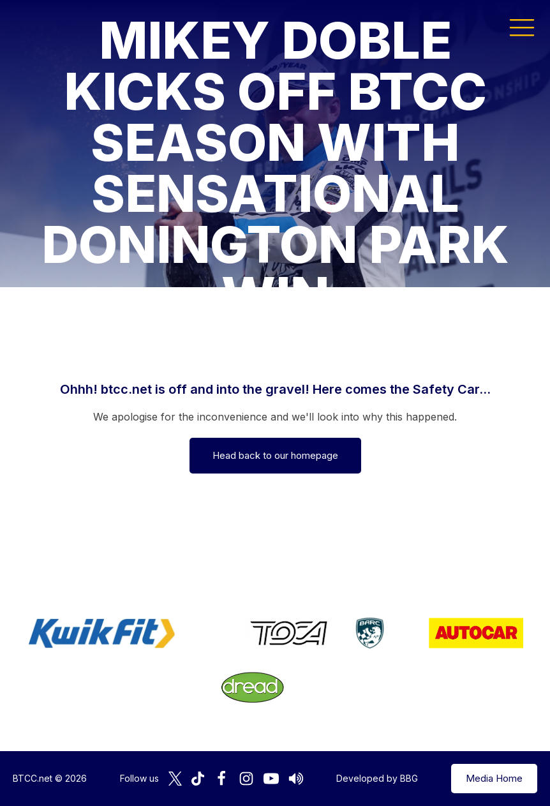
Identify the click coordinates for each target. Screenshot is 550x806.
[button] (522, 26)
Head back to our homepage (275, 455)
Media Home (494, 778)
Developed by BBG (377, 778)
